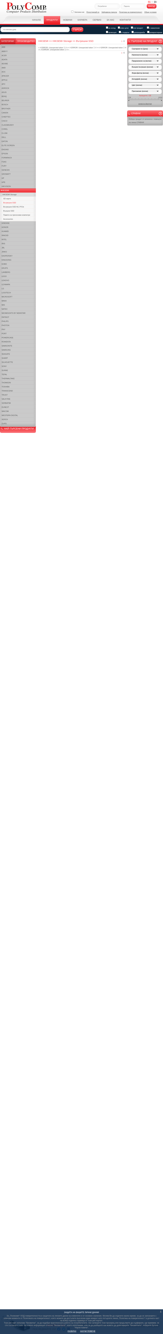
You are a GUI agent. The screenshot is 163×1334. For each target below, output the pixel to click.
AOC (4, 72)
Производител (26, 41)
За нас (110, 20)
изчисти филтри (145, 104)
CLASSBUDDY (8, 125)
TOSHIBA (5, 387)
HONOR (5, 227)
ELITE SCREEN (8, 145)
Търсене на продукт (144, 41)
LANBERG (6, 272)
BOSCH (5, 105)
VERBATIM (6, 403)
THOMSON (6, 383)
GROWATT (6, 174)
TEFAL (4, 374)
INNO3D (5, 235)
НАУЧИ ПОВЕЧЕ (88, 1331)
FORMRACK (7, 158)
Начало (36, 20)
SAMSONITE (7, 346)
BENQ (4, 96)
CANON (5, 113)
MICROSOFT (7, 297)
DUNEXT (5, 407)
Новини (67, 20)
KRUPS (5, 268)
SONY (4, 366)
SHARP (5, 358)
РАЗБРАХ (72, 1331)
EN (155, 2)
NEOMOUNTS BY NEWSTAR (13, 313)
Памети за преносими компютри (16, 215)
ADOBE (5, 64)
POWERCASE (7, 338)
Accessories (8, 219)
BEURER (5, 100)
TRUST (5, 395)
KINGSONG (6, 260)
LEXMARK (6, 284)
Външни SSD (8, 211)
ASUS (4, 92)
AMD (4, 68)
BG (149, 2)
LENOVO (5, 280)
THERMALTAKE (8, 379)
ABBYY (5, 51)
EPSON (5, 154)
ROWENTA (6, 342)
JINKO (4, 252)
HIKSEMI (5, 190)
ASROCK (5, 88)
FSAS (4, 162)
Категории (7, 41)
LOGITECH (6, 293)
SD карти (7, 199)
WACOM (5, 411)
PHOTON (5, 325)
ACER (4, 55)
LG (3, 289)
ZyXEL (4, 423)
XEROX (5, 419)
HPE (3, 182)
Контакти (125, 20)
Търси (77, 29)
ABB (3, 47)
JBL (3, 248)
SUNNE (5, 370)
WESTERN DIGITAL (10, 415)
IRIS (3, 244)
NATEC (4, 309)
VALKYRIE (6, 399)
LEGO (4, 276)
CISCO (4, 121)
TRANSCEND (7, 391)
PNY (3, 329)
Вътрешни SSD (9, 203)
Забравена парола (109, 12)
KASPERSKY (7, 256)
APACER (5, 76)
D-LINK (4, 133)
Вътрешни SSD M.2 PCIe (13, 207)
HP (3, 178)
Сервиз (97, 20)
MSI (3, 305)
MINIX (4, 301)
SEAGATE (6, 354)
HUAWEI (5, 231)
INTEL (4, 239)
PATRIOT (5, 317)
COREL (5, 129)
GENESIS (6, 170)
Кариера (82, 20)
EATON (5, 141)
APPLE (4, 80)
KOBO (4, 264)
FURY (4, 166)
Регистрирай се (93, 12)
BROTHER (6, 109)
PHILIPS (5, 321)
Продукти (52, 20)
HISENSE (5, 223)
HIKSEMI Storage (9, 194)
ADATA (4, 60)
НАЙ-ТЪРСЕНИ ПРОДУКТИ (19, 428)
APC (3, 84)
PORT (4, 334)
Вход (151, 6)
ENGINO (5, 149)
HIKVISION (6, 186)
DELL (4, 137)
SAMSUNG (6, 350)
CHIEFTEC (6, 117)
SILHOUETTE (7, 362)
